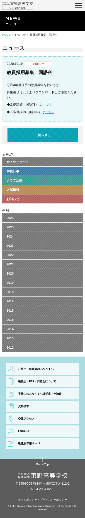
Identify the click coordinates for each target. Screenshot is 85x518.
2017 (10, 301)
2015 (10, 320)
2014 (10, 329)
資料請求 (23, 406)
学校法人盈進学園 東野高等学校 (17, 3)
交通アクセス (26, 418)
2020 (10, 273)
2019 (10, 283)
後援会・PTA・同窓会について (37, 381)
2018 (10, 292)
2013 (10, 338)
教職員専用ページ (29, 443)
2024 (10, 236)
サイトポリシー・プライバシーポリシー (42, 499)
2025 (10, 227)
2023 (10, 245)
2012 (10, 347)
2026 (10, 218)
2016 (10, 310)
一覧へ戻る (43, 135)
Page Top (42, 464)
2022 (10, 255)
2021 (10, 264)
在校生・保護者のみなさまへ (35, 369)
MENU (78, 5)
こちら (46, 104)
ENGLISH (24, 431)
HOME (6, 34)
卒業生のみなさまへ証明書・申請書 (40, 393)
